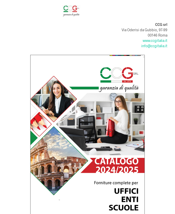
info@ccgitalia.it (154, 46)
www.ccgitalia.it (155, 40)
